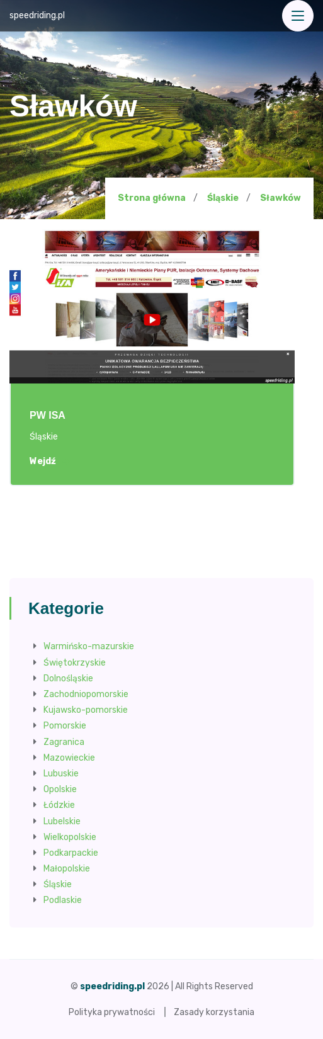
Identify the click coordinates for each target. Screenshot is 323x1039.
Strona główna (152, 198)
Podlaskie (62, 900)
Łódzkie (59, 805)
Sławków (280, 198)
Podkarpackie (70, 853)
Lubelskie (62, 821)
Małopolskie (66, 868)
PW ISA (47, 415)
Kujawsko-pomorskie (85, 710)
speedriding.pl (37, 15)
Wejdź (49, 461)
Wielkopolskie (69, 837)
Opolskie (60, 789)
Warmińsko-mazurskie (88, 646)
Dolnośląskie (68, 678)
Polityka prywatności (112, 1012)
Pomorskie (64, 725)
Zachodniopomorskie (85, 694)
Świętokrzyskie (74, 662)
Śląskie (223, 198)
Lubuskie (61, 773)
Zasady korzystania (214, 1012)
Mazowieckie (69, 757)
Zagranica (63, 742)
